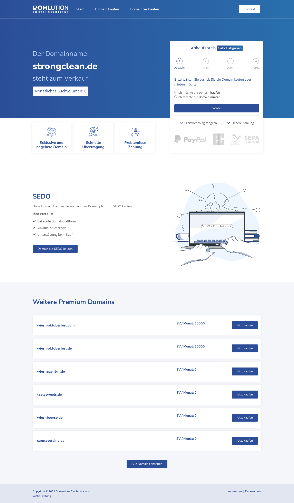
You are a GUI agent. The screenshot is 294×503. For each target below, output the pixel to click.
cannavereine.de (50, 440)
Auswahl (179, 67)
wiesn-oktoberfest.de (54, 348)
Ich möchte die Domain (199, 92)
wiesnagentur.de (51, 371)
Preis (206, 67)
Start (80, 9)
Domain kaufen (107, 9)
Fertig (255, 67)
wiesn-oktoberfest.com (56, 325)
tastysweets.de (49, 394)
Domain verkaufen (144, 9)
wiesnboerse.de (49, 417)
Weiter (217, 108)
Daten (230, 67)
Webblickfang (42, 496)
